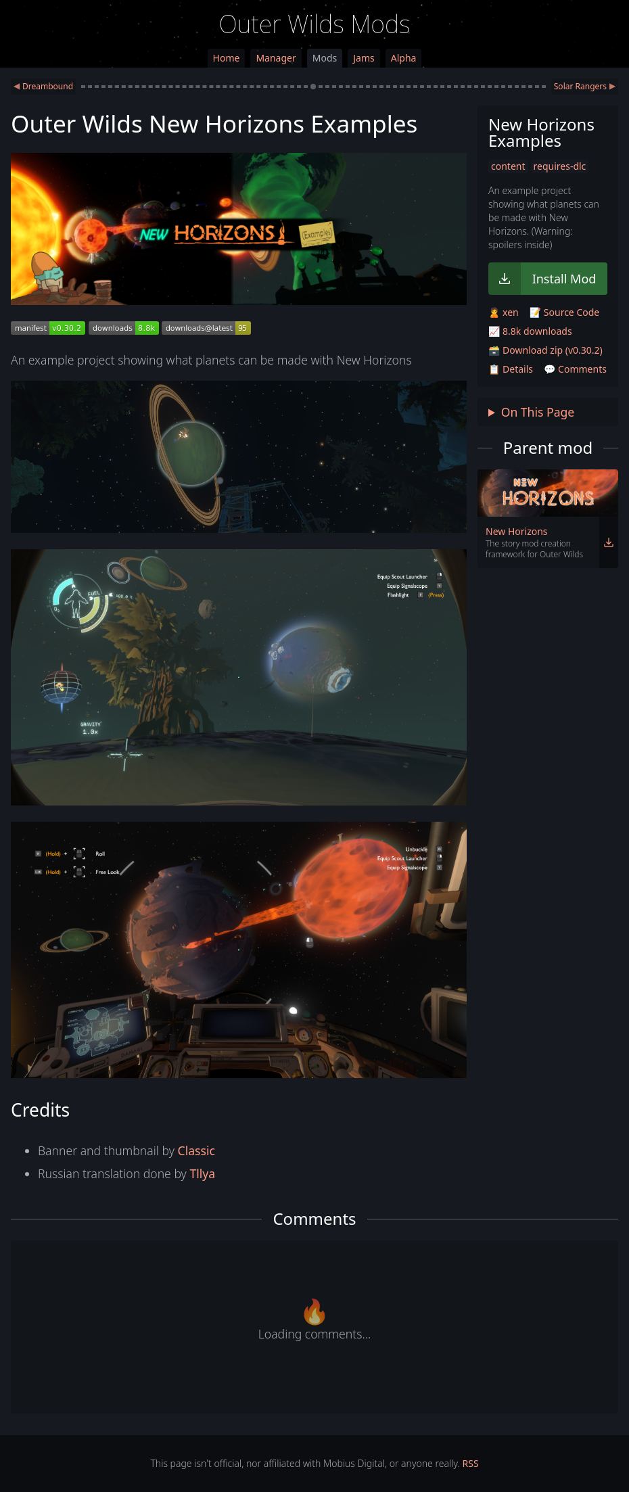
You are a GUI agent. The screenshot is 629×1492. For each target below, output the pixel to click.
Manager (276, 57)
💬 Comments (575, 369)
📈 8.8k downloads (530, 331)
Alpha (404, 57)
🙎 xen (503, 312)
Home (226, 57)
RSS (471, 1463)
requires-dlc (560, 166)
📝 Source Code (564, 312)
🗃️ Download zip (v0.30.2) (545, 350)
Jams (363, 57)
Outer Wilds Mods (315, 24)
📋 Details (510, 369)
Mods (324, 57)
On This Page (538, 412)
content (508, 166)
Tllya (202, 1173)
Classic (196, 1150)
